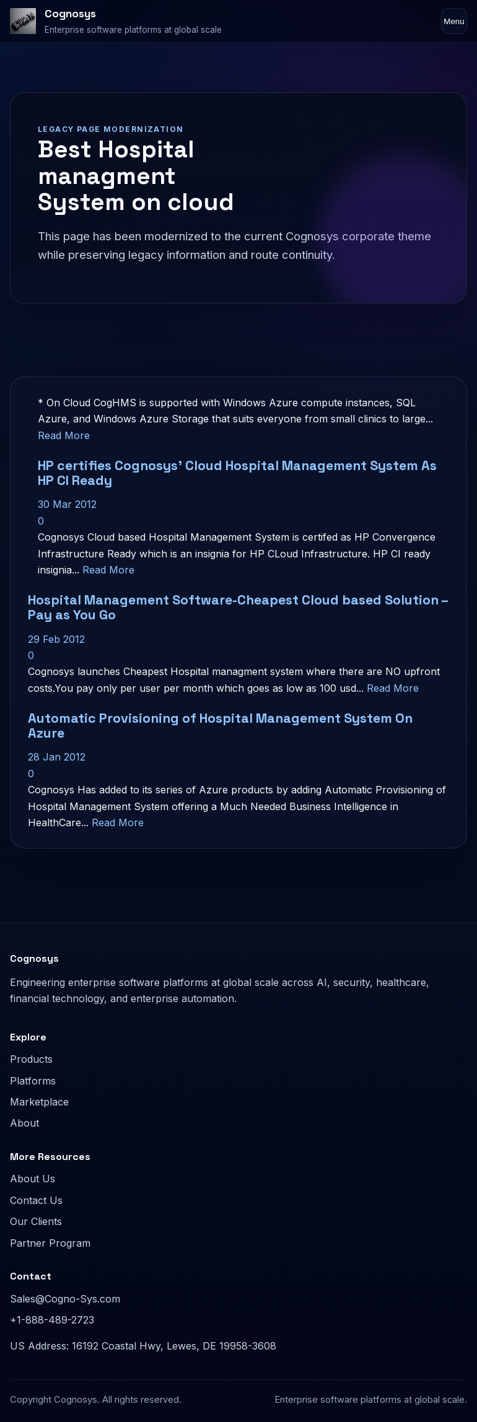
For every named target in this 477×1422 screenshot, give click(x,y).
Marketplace (39, 1102)
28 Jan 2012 (56, 757)
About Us (32, 1178)
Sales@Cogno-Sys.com (65, 1299)
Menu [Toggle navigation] (454, 21)
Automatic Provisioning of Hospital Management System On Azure (220, 725)
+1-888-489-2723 (52, 1320)
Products (31, 1059)
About (24, 1123)
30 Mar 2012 (67, 504)
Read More (64, 435)
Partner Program (50, 1243)
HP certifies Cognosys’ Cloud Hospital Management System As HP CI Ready (237, 473)
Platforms (33, 1081)
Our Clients (36, 1221)
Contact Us (36, 1200)
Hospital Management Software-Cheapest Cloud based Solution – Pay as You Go (238, 607)
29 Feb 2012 (56, 639)
